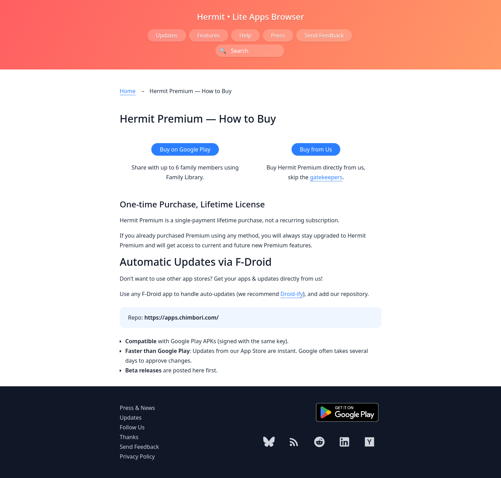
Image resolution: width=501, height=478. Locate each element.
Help (245, 35)
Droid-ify (291, 294)
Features (208, 35)
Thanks (129, 437)
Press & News (137, 408)
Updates (167, 35)
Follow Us (132, 427)
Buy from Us (316, 149)
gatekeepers (326, 177)
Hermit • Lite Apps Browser (250, 16)
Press (278, 35)
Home (128, 91)
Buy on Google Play (185, 149)
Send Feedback (324, 35)
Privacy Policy (137, 456)
